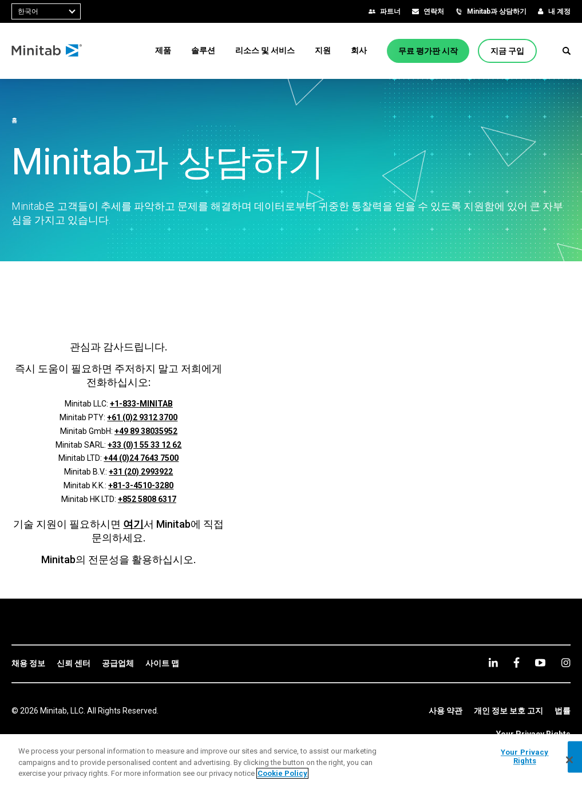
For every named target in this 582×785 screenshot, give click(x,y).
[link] (28, 664)
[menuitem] (163, 50)
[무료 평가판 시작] (428, 51)
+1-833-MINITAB (141, 403)
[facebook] (516, 662)
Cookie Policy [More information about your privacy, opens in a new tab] (282, 773)
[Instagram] (566, 662)
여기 (133, 524)
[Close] (569, 759)
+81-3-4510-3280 (140, 485)
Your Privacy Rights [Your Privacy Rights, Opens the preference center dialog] (525, 757)
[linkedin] (493, 662)
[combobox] (46, 11)
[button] (567, 51)
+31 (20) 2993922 (141, 471)
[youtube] (540, 663)
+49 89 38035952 (145, 431)
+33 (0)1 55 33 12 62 (144, 444)
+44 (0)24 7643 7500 (141, 458)
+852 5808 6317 (147, 499)
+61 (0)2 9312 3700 (142, 417)
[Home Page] (47, 51)
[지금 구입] (507, 51)
